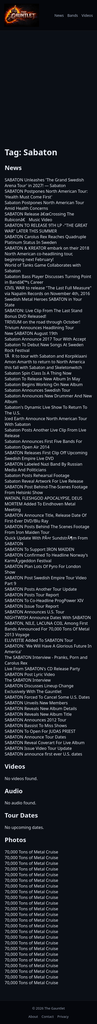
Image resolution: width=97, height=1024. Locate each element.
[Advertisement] (48, 85)
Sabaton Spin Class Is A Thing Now (38, 373)
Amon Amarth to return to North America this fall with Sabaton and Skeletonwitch (45, 364)
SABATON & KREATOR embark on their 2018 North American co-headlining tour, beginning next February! (47, 253)
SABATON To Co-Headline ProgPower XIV (44, 600)
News (59, 15)
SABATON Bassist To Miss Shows (36, 725)
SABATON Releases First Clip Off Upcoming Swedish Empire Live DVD (46, 455)
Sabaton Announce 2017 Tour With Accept (45, 339)
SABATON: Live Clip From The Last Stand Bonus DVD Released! (43, 313)
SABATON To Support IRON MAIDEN (39, 549)
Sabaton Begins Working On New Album (44, 384)
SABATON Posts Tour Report (32, 595)
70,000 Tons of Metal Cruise (31, 852)
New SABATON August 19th (31, 333)
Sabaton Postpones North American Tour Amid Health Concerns (44, 205)
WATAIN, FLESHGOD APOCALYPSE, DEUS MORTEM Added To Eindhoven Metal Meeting (43, 503)
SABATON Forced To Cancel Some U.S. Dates (47, 697)
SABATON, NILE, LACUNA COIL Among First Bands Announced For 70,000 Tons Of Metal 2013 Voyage (47, 628)
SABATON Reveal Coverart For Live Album (45, 742)
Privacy (63, 1016)
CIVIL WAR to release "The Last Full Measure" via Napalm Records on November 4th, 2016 (48, 290)
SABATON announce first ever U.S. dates (43, 754)
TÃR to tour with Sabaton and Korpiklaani (46, 356)
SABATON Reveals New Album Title (38, 714)
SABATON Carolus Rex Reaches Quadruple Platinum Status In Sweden (45, 239)
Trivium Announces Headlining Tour (39, 327)
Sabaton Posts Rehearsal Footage (37, 475)
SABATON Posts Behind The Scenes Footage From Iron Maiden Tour (47, 529)
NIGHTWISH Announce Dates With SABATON (48, 617)
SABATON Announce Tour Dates (35, 737)
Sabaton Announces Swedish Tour (37, 390)
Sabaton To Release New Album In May (42, 379)
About (33, 1016)
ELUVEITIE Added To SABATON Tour (39, 640)
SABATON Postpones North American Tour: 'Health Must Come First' (46, 194)
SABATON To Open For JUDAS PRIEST (40, 731)
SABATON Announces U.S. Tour (34, 612)
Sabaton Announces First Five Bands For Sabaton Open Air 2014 (43, 444)
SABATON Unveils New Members (36, 703)
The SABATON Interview (28, 680)
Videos (87, 15)
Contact (48, 1016)
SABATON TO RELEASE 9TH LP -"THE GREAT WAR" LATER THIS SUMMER (46, 228)
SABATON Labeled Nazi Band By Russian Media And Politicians (43, 467)
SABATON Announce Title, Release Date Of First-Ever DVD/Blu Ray (45, 518)
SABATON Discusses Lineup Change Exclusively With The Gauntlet (39, 688)
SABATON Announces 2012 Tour (35, 720)
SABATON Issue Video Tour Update (38, 748)
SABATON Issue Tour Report (32, 606)
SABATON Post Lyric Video (30, 674)
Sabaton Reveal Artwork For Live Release (44, 481)
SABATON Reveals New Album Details (41, 708)
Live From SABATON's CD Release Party (42, 669)
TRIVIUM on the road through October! (42, 322)
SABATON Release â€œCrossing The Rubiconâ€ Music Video (39, 216)
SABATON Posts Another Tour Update (41, 589)
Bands (72, 15)
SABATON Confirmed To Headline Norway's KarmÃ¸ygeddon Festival (46, 558)
